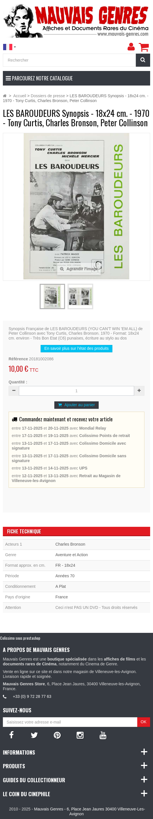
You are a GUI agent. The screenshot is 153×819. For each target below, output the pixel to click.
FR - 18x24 (65, 565)
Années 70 (65, 576)
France (61, 597)
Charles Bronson (70, 544)
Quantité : (18, 382)
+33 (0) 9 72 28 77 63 (32, 696)
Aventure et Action (71, 554)
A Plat (60, 586)
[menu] (131, 46)
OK (143, 722)
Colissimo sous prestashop (20, 638)
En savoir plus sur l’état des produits (76, 348)
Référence (18, 359)
